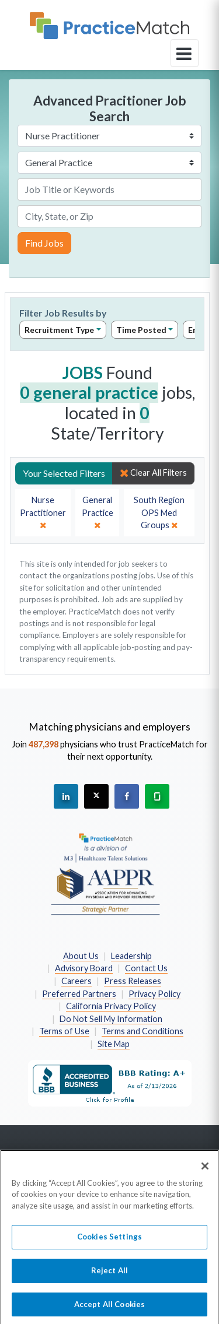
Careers (76, 981)
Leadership (131, 956)
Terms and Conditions (142, 1031)
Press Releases (132, 981)
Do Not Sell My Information (111, 1019)
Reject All (109, 1275)
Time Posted (141, 330)
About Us (81, 956)
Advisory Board (84, 968)
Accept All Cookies (109, 1309)
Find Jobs (44, 242)
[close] (43, 513)
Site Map (114, 1044)
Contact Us (146, 968)
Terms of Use (64, 1031)
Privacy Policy (154, 994)
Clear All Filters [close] (153, 473)
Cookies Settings (109, 1241)
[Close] (205, 1170)
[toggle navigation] (185, 53)
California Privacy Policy (111, 1006)
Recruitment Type (59, 330)
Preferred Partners (79, 994)
